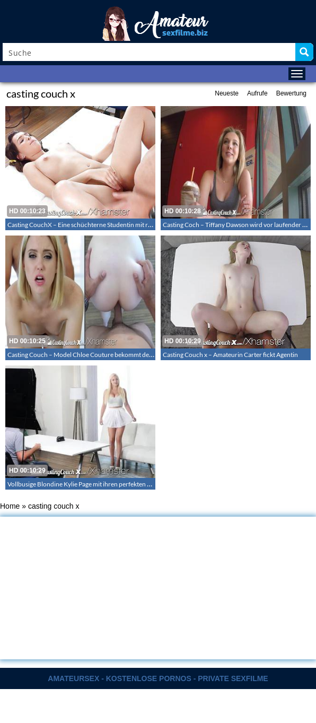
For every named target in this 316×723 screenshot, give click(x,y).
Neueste (227, 93)
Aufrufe (257, 93)
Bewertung (291, 93)
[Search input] (149, 52)
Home (10, 506)
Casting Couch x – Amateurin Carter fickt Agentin (230, 355)
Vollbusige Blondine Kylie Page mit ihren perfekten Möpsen (88, 484)
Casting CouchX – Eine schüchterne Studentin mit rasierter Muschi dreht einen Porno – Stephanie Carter (151, 225)
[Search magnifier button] (304, 52)
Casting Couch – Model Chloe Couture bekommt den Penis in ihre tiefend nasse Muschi (126, 355)
